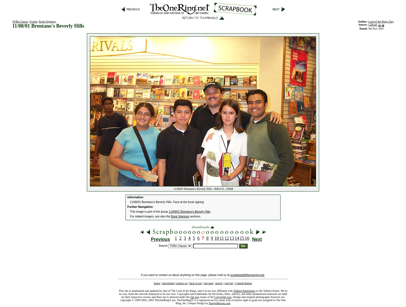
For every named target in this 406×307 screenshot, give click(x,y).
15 (242, 238)
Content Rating (243, 283)
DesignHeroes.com (219, 303)
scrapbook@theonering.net (247, 275)
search (218, 283)
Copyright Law (223, 297)
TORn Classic (20, 21)
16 (247, 238)
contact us (181, 283)
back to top (195, 283)
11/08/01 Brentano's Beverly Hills (189, 211)
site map (208, 283)
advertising (168, 283)
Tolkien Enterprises (244, 290)
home (157, 283)
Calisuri (372, 24)
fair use (194, 297)
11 (222, 238)
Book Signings (47, 21)
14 (237, 238)
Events (33, 21)
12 (226, 238)
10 (217, 238)
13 (232, 238)
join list (228, 283)
